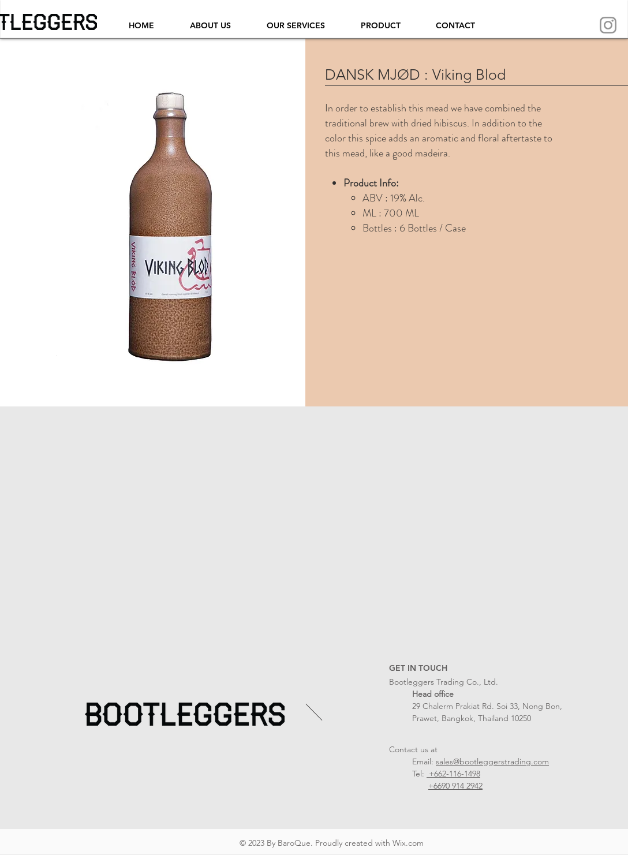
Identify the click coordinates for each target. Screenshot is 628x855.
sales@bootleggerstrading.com (492, 761)
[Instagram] (608, 25)
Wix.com (408, 843)
